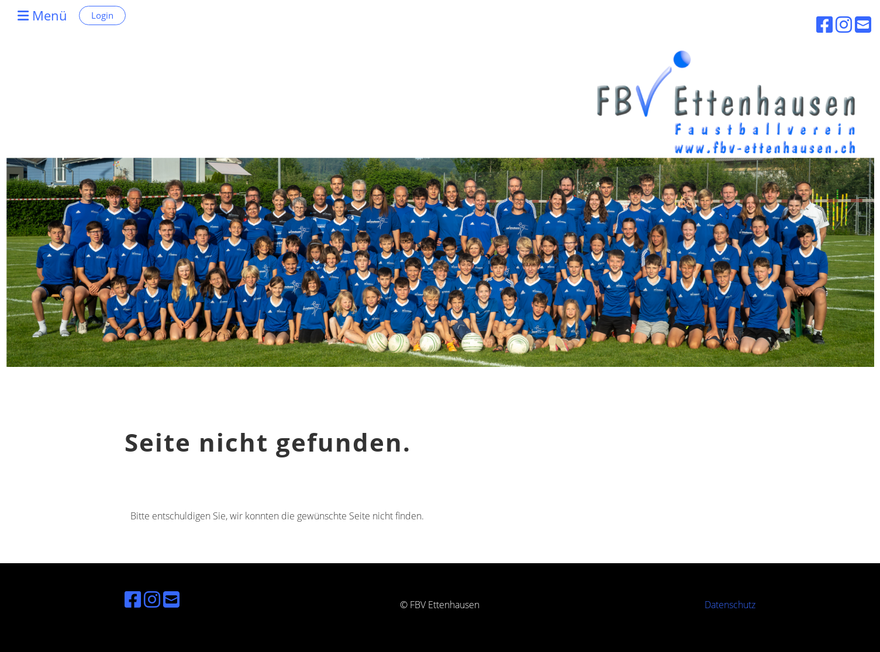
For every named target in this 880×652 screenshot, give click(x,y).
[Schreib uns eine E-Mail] (171, 599)
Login (102, 15)
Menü (42, 15)
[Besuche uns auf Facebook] (133, 599)
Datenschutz (730, 604)
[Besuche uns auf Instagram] (152, 599)
